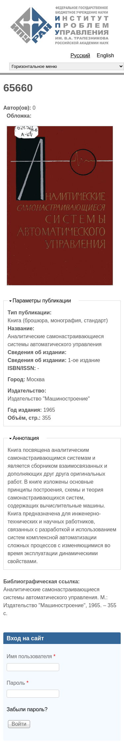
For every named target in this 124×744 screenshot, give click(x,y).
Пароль (17, 683)
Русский (80, 55)
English (105, 55)
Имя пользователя (31, 656)
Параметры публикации (42, 300)
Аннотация (26, 438)
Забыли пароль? (27, 709)
